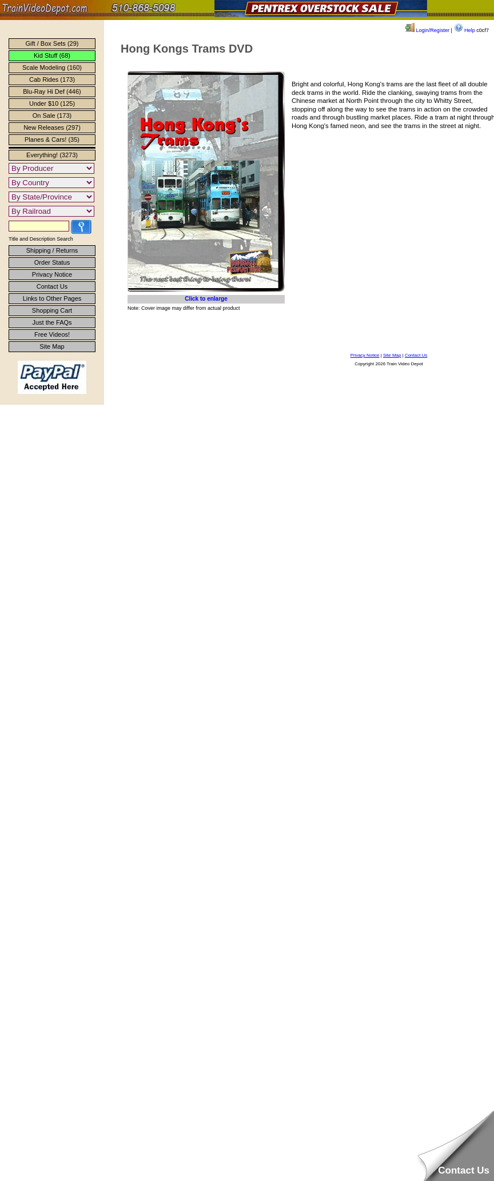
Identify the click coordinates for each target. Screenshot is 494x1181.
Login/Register (427, 30)
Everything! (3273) (52, 154)
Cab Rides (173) (52, 79)
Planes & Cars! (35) (52, 139)
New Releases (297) (52, 127)
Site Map (51, 346)
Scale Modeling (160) (52, 67)
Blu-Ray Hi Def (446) (52, 91)
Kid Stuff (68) (52, 55)
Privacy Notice (52, 274)
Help (464, 30)
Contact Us (52, 286)
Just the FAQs (51, 322)
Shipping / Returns (52, 250)
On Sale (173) (52, 115)
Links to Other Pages (52, 298)
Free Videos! (52, 334)
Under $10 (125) (52, 103)
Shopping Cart (52, 310)
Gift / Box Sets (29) (52, 43)
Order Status (52, 262)
